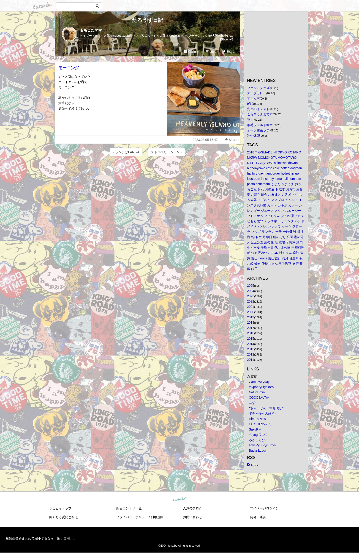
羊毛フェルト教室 (260, 125)
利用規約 (157, 517)
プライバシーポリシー (132, 517)
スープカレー (256, 93)
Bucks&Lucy (258, 450)
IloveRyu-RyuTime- (262, 445)
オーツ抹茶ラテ (258, 130)
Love (210, 51)
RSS (252, 465)
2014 (250, 344)
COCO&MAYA (259, 397)
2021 (250, 307)
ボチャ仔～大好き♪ (262, 413)
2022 (250, 301)
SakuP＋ (255, 429)
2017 (250, 328)
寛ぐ (250, 119)
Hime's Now (257, 419)
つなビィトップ (60, 508)
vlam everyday (259, 382)
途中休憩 (253, 135)
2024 (250, 291)
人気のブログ (192, 508)
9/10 (250, 104)
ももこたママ (91, 30)
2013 (250, 349)
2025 (250, 285)
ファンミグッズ (258, 88)
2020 (250, 312)
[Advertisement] (147, 169)
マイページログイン (264, 508)
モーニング (68, 68)
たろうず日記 (147, 20)
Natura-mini (257, 392)
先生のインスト (258, 109)
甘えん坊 (253, 98)
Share (228, 51)
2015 (250, 338)
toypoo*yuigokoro (261, 387)
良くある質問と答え (63, 517)
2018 (250, 322)
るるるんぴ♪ (258, 440)
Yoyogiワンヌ (258, 434)
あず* (252, 403)
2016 (250, 333)
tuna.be (179, 499)
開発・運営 (258, 517)
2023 (250, 296)
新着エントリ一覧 (129, 508)
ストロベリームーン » (166, 152)
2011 (250, 359)
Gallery (191, 51)
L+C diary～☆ (260, 424)
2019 (250, 317)
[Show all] (226, 39)
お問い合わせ (192, 517)
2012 (250, 354)
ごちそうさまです (260, 114)
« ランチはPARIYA (126, 152)
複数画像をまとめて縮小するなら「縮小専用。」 (41, 538)
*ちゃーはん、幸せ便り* (266, 408)
